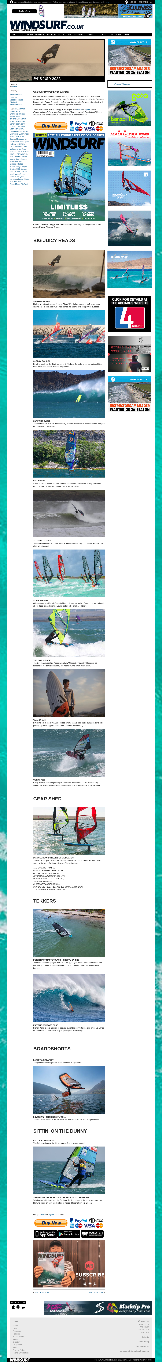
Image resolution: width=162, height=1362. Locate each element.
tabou (20, 179)
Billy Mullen (20, 121)
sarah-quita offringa (17, 174)
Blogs (15, 1347)
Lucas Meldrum (16, 146)
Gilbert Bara (14, 141)
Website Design (139, 1360)
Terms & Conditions (21, 1353)
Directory (16, 1342)
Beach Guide (79, 35)
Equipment (40, 35)
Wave (150, 1360)
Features (29, 35)
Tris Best (24, 184)
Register (143, 2)
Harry (14, 87)
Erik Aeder (14, 134)
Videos (61, 35)
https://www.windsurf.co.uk (105, 1360)
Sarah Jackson (21, 172)
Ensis (25, 131)
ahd (15, 109)
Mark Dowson (21, 154)
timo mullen (18, 182)
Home (13, 35)
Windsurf (13, 102)
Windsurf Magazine (122, 84)
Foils (111, 35)
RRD (18, 169)
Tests (20, 35)
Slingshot (20, 176)
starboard (13, 179)
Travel (69, 35)
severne (13, 176)
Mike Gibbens (15, 156)
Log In (133, 2)
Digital (88, 109)
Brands (90, 35)
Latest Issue (101, 35)
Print (79, 109)
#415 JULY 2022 (46, 79)
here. (107, 2)
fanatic (12, 136)
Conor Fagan (15, 124)
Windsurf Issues (16, 95)
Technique (51, 35)
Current (14, 97)
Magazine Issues (16, 100)
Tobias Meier (15, 184)
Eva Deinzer (23, 134)
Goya (22, 141)
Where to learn (122, 35)
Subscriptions (142, 1346)
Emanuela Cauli (16, 131)
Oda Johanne (21, 159)
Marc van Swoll (16, 152)
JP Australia (20, 144)
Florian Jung (21, 139)
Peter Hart (14, 162)
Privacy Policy (19, 1350)
